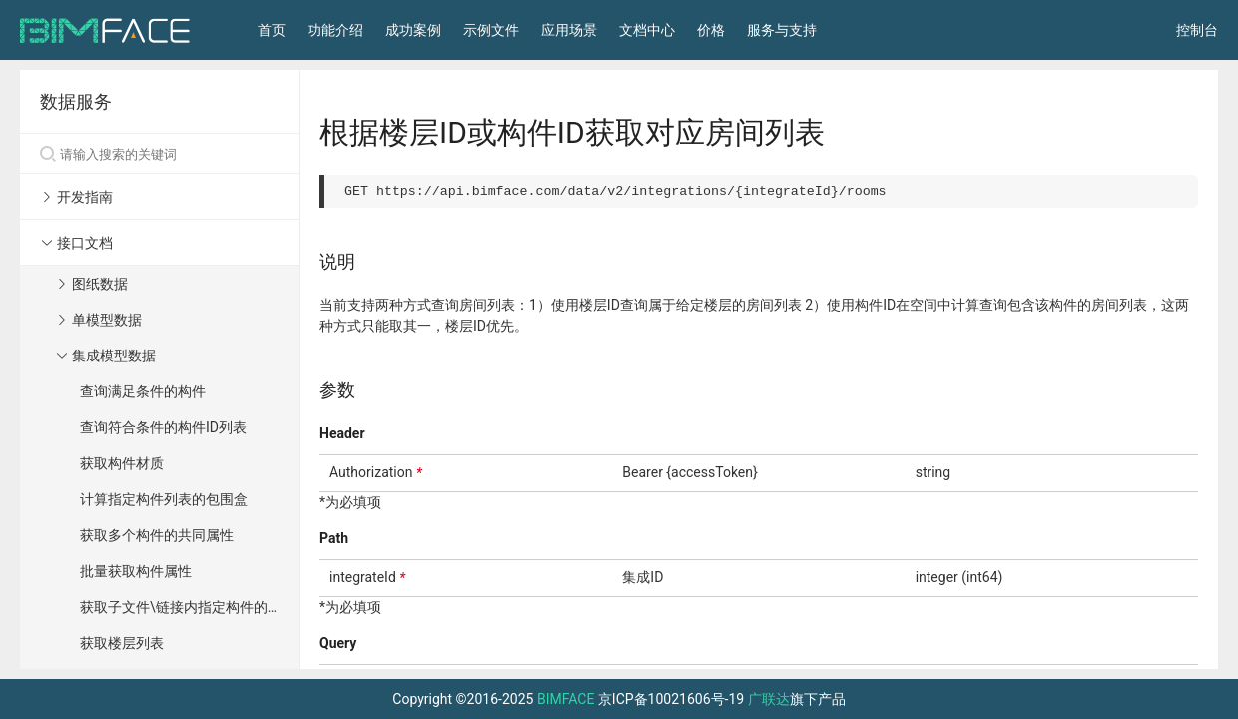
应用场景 (569, 30)
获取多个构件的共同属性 (157, 535)
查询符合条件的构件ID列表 (163, 427)
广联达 (769, 699)
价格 (711, 30)
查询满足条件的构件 (143, 391)
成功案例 (413, 30)
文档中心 (647, 30)
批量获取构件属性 (136, 571)
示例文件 (491, 30)
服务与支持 (782, 30)
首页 (272, 30)
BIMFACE (565, 699)
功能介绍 (335, 30)
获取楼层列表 (122, 643)
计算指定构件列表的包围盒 (164, 499)
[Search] (159, 154)
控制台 (1197, 30)
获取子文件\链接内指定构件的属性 (188, 607)
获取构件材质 (122, 463)
